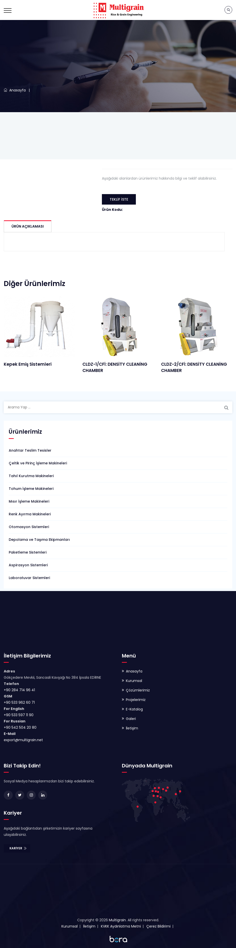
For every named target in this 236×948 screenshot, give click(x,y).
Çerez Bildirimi (158, 926)
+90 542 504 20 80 (20, 727)
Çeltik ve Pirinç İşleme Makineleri (38, 463)
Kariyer (18, 848)
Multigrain (117, 920)
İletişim (132, 728)
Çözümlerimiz (138, 690)
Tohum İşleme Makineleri (31, 488)
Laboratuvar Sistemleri (29, 577)
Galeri (131, 718)
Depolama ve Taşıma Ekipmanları (39, 539)
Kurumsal (134, 680)
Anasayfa (15, 90)
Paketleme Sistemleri (27, 552)
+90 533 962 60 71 (19, 702)
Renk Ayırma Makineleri (30, 514)
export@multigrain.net (23, 739)
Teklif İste (119, 199)
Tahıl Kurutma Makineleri (31, 475)
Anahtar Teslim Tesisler (30, 450)
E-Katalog (134, 709)
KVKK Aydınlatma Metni (121, 926)
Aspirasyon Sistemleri (28, 565)
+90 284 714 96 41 (19, 689)
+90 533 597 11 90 (18, 714)
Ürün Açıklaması (27, 226)
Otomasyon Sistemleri (29, 526)
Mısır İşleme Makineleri (29, 501)
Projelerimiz (136, 699)
